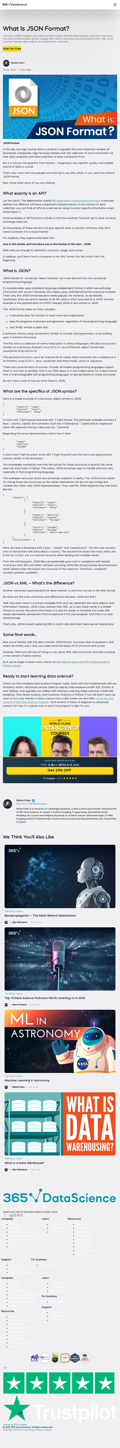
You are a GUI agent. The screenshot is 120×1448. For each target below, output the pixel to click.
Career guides (85, 1252)
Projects (82, 1241)
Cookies (47, 1447)
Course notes (85, 1259)
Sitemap (8, 1447)
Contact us (17, 1282)
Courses (55, 1241)
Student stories (19, 1248)
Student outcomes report (26, 1252)
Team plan (46, 1282)
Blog (79, 1271)
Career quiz (84, 1248)
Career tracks (59, 1245)
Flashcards (83, 1256)
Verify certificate (20, 1289)
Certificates (57, 1248)
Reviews (15, 1245)
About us (15, 1241)
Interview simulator (88, 1245)
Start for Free (12, 49)
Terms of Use (20, 1447)
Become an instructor (23, 1259)
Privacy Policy (35, 1447)
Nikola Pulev (23, 817)
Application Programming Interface (78, 201)
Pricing (14, 1263)
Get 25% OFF (59, 787)
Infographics (84, 1263)
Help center (17, 1285)
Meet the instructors (23, 1256)
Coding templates (88, 1267)
